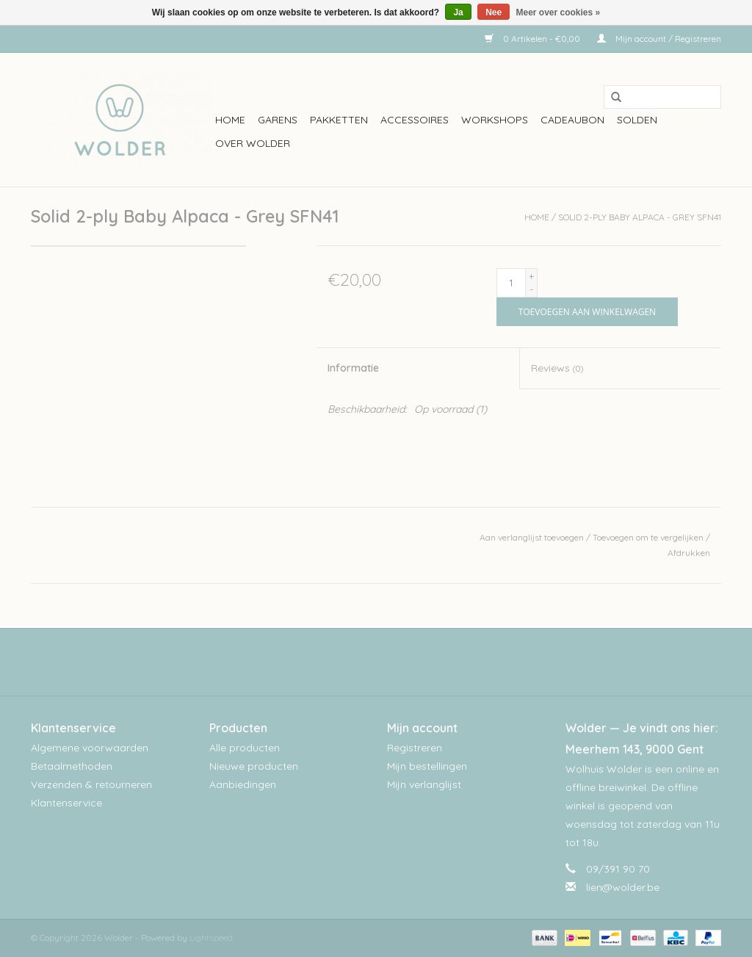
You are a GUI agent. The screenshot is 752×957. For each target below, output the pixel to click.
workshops (494, 119)
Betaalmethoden (71, 766)
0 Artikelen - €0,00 (533, 38)
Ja (458, 12)
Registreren (414, 747)
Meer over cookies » (558, 12)
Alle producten (244, 747)
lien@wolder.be (622, 887)
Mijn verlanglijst (424, 784)
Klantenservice (66, 802)
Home (230, 119)
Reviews (557, 368)
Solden (637, 119)
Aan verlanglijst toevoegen (532, 537)
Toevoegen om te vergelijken (649, 537)
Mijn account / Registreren (659, 38)
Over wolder (252, 143)
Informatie (353, 368)
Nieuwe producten (253, 766)
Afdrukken (689, 552)
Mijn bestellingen (427, 766)
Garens (277, 119)
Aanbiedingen (242, 784)
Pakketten (339, 119)
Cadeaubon (572, 119)
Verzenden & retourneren (91, 784)
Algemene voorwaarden (89, 747)
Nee (493, 12)
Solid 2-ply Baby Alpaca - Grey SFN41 (639, 217)
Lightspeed (211, 937)
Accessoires (414, 119)
